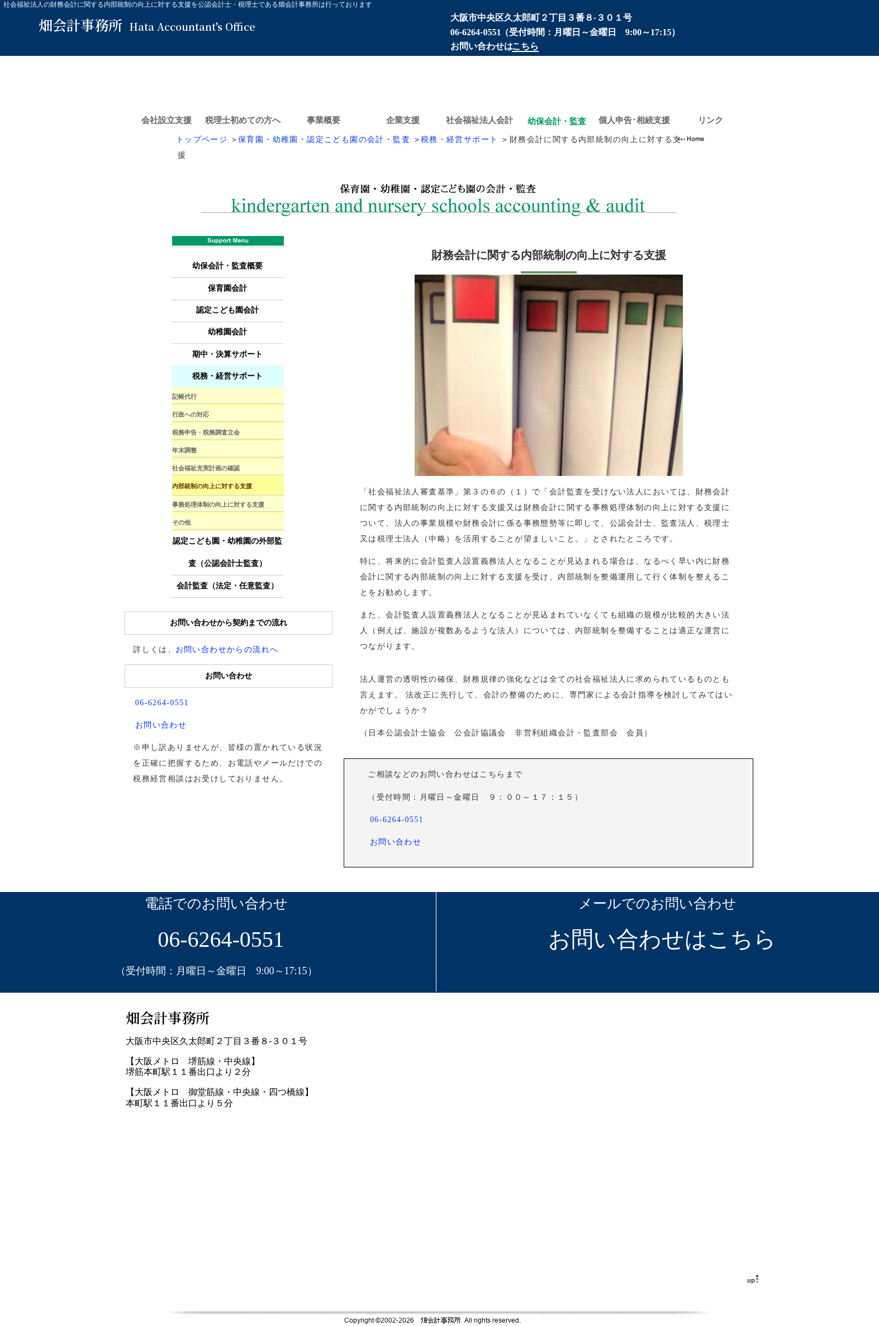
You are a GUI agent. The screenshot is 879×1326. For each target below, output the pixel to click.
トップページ (201, 139)
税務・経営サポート (459, 139)
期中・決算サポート (227, 354)
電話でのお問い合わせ (216, 903)
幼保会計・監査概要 (227, 266)
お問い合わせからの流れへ (227, 649)
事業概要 (323, 120)
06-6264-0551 (475, 32)
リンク (710, 120)
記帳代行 (184, 396)
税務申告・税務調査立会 (206, 432)
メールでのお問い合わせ (657, 903)
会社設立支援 (166, 120)
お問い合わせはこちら (657, 939)
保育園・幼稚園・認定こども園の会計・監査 (324, 139)
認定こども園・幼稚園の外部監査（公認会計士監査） (227, 552)
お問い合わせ (395, 842)
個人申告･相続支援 (634, 120)
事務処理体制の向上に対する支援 (218, 504)
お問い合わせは (494, 46)
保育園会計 (227, 288)
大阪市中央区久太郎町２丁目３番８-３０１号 (541, 17)
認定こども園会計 (227, 310)
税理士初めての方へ (243, 120)
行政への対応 (190, 414)
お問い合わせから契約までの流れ (228, 623)
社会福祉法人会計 (479, 120)
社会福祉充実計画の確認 (206, 468)
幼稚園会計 (227, 332)
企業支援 (403, 120)
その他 (181, 522)
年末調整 (184, 450)
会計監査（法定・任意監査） (227, 586)
